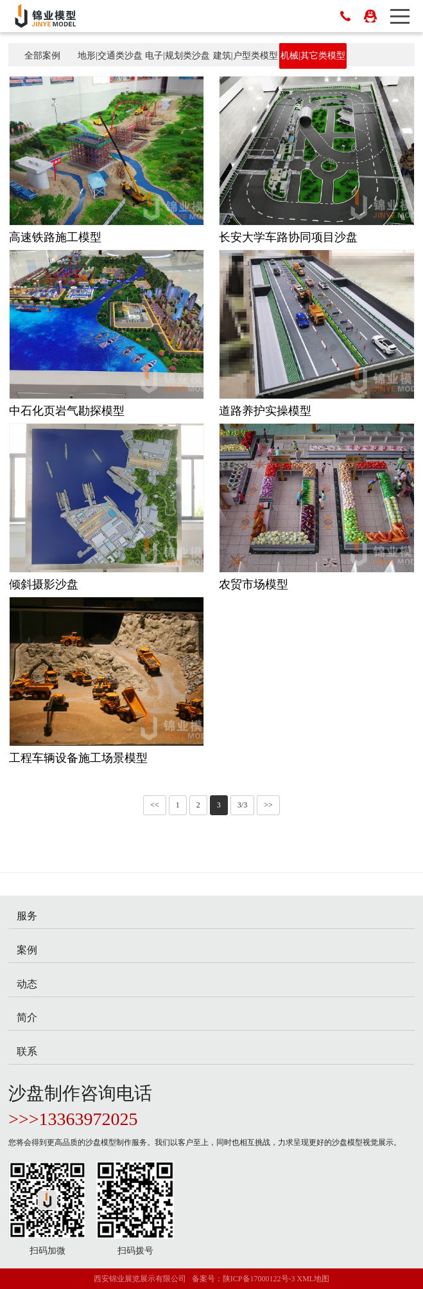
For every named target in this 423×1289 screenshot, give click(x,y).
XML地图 (313, 1278)
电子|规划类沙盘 (177, 55)
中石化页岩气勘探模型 (67, 410)
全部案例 (42, 55)
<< (154, 804)
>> (268, 804)
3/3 (242, 804)
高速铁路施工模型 (55, 237)
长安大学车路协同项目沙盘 (288, 237)
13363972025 (88, 1119)
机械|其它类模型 (313, 55)
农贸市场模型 (253, 584)
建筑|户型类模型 (245, 55)
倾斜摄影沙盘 (43, 584)
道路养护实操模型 (265, 410)
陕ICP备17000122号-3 (259, 1278)
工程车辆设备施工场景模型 (78, 758)
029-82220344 (345, 16)
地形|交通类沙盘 (110, 55)
